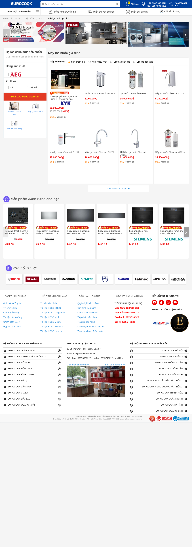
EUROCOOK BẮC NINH (158, 375)
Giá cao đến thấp (145, 62)
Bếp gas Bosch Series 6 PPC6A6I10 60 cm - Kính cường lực (17, 233)
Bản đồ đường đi (115, 364)
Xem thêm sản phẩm (117, 188)
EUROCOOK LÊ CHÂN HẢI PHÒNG (158, 381)
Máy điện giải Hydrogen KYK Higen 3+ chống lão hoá (63, 97)
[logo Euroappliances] (161, 323)
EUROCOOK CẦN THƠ (32, 387)
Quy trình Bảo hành (87, 308)
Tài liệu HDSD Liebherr (51, 331)
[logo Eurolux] (180, 323)
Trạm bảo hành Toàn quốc (90, 331)
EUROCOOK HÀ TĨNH (158, 405)
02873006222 (85, 358)
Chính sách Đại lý (11, 322)
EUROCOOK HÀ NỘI (158, 350)
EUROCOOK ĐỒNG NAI (32, 369)
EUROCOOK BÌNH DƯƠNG (32, 375)
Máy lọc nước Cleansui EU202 (64, 152)
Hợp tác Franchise (12, 326)
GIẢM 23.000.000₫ (61, 93)
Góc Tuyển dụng (11, 312)
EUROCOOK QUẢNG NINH (158, 399)
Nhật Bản (31, 87)
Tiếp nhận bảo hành (87, 317)
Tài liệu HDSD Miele (50, 317)
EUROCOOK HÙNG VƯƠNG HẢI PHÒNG (158, 387)
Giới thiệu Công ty (12, 303)
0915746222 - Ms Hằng (112, 358)
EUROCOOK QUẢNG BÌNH (158, 411)
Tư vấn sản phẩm (48, 303)
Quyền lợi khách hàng (88, 303)
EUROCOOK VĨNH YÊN (158, 369)
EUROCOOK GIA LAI (32, 393)
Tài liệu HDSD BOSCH (51, 308)
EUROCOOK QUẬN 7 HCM (32, 350)
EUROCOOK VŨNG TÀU (32, 363)
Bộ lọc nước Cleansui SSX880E (100, 93)
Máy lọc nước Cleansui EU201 (99, 152)
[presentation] (6, 35)
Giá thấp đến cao (122, 62)
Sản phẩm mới (78, 62)
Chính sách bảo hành (88, 312)
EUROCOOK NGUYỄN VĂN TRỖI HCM (32, 356)
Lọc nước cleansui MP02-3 (133, 93)
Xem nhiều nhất (99, 62)
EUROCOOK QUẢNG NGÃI (32, 405)
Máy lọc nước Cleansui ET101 (169, 93)
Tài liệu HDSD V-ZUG (50, 322)
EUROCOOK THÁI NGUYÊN (158, 363)
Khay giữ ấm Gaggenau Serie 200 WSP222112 (47, 232)
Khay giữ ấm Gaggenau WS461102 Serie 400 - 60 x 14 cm (111, 233)
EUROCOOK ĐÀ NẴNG (158, 356)
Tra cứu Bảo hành (86, 322)
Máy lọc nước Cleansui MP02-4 (170, 152)
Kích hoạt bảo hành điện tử (91, 326)
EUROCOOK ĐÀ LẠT (32, 381)
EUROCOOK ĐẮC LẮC (32, 399)
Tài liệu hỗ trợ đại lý (12, 317)
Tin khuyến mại (10, 308)
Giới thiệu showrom (78, 364)
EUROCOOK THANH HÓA (158, 393)
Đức (10, 87)
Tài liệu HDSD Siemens (51, 326)
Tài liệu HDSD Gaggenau (52, 312)
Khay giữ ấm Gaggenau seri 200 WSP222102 (78, 232)
